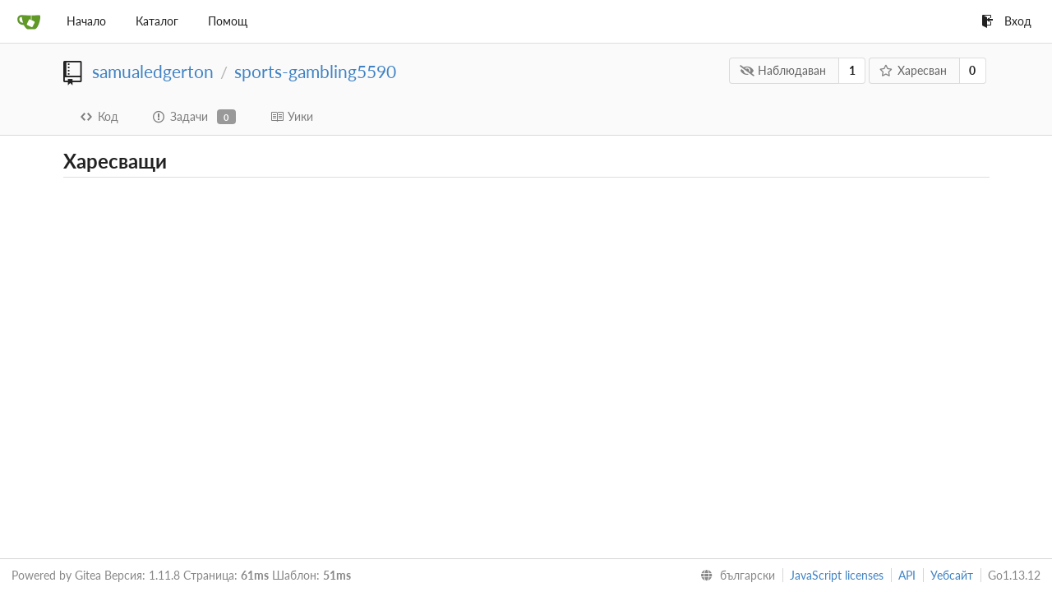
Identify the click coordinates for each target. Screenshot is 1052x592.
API (907, 575)
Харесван (913, 70)
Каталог (157, 21)
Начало (86, 21)
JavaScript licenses (837, 575)
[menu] (734, 575)
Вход (1006, 21)
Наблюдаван (783, 70)
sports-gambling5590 (315, 71)
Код (99, 116)
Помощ (227, 21)
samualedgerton (153, 71)
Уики (291, 116)
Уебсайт (951, 575)
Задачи (194, 116)
